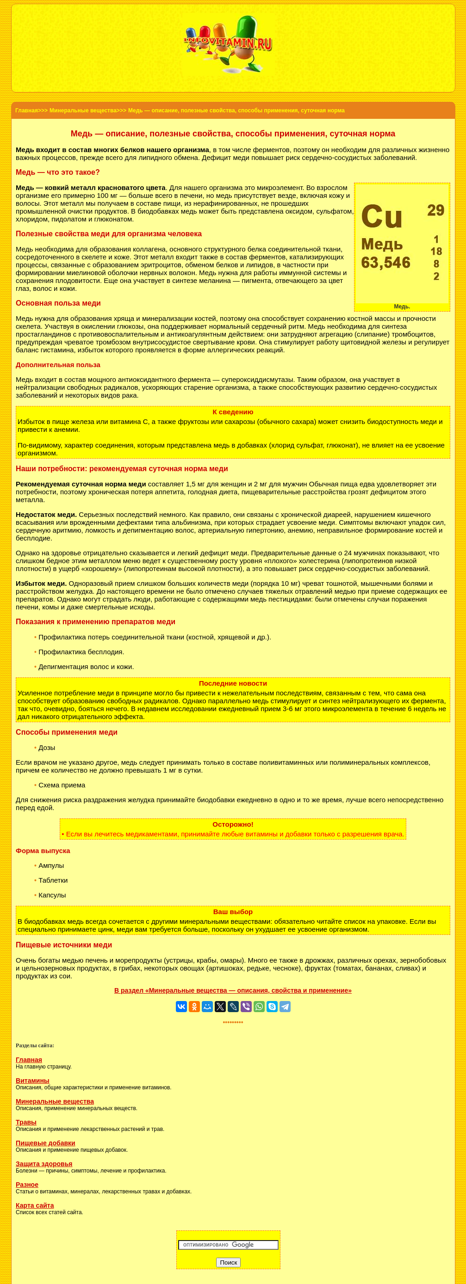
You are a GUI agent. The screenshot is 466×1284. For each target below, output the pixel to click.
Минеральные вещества (55, 1101)
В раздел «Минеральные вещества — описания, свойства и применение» (233, 990)
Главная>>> (31, 110)
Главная (29, 1059)
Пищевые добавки (45, 1143)
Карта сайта (35, 1205)
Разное (27, 1184)
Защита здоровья (44, 1163)
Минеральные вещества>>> (88, 110)
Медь (24, 318)
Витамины (33, 1080)
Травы (26, 1122)
